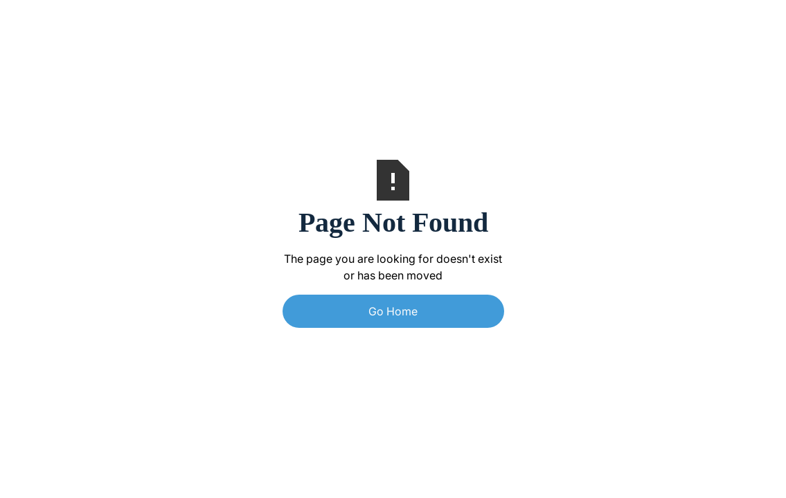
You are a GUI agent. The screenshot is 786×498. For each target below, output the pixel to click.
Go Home (393, 311)
